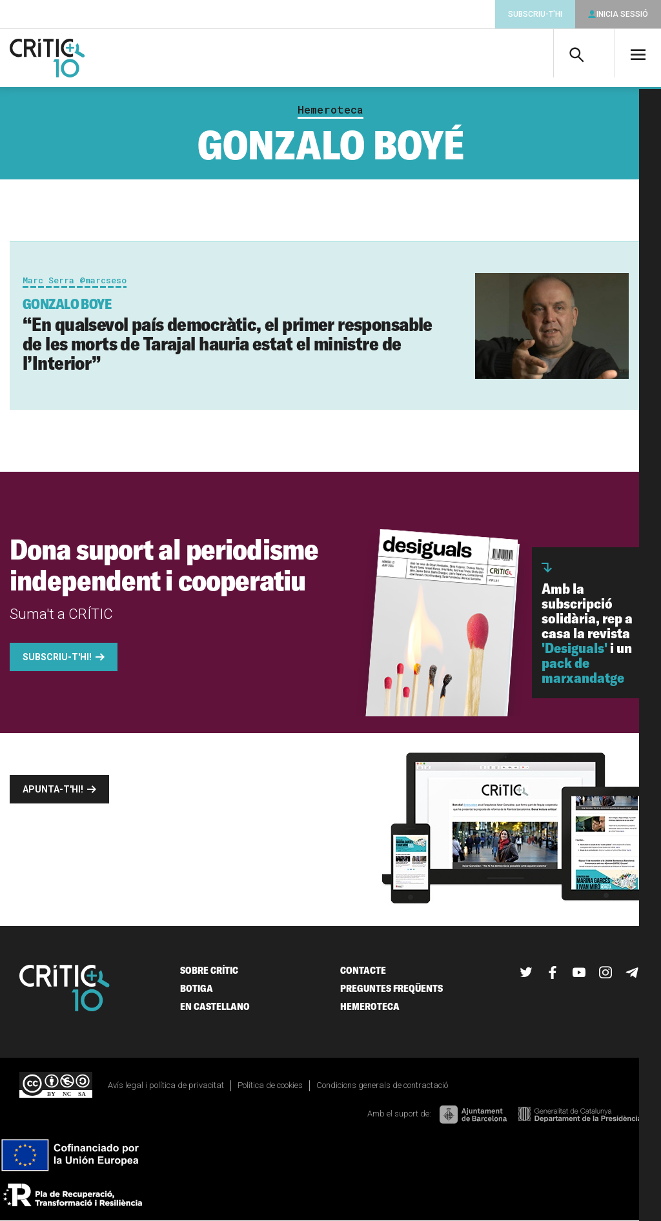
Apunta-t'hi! (53, 789)
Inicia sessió (622, 14)
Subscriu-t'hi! (57, 657)
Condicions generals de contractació (382, 1085)
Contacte (363, 970)
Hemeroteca (330, 110)
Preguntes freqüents (391, 988)
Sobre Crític (209, 970)
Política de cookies (270, 1085)
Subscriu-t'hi (535, 14)
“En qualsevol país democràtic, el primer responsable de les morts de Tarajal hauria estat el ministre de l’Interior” (228, 334)
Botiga (196, 988)
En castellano (215, 1006)
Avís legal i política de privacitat (166, 1085)
